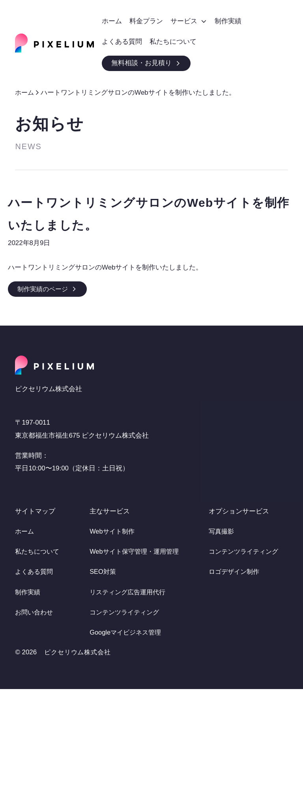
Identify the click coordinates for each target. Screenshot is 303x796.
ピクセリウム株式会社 (79, 759)
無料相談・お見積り (146, 63)
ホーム (25, 92)
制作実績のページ (49, 288)
